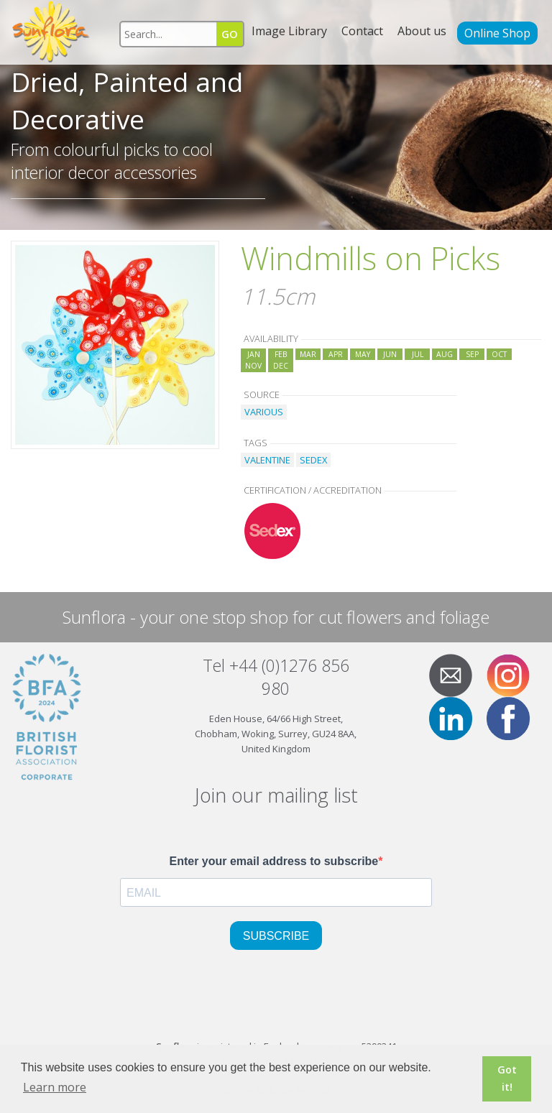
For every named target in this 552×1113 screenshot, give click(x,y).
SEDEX (313, 459)
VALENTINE (267, 459)
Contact (362, 31)
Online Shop (497, 33)
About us (421, 31)
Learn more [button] (54, 1087)
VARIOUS (263, 411)
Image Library (289, 31)
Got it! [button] (507, 1078)
